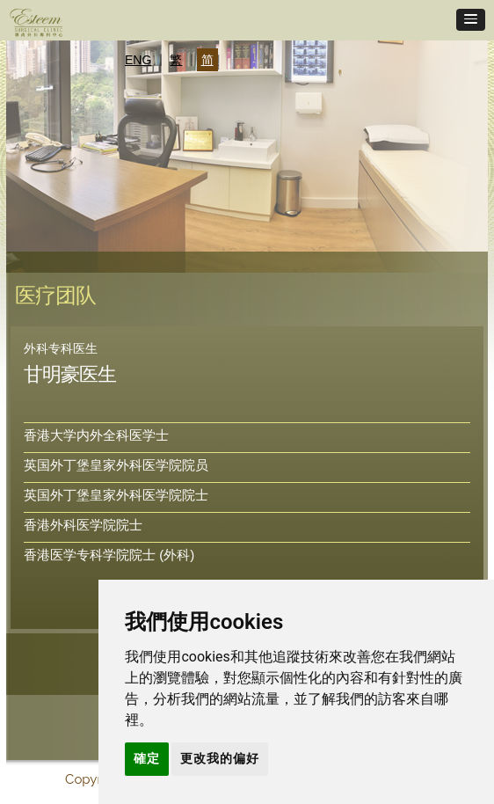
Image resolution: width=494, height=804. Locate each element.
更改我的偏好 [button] (219, 758)
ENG (138, 60)
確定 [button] (147, 758)
